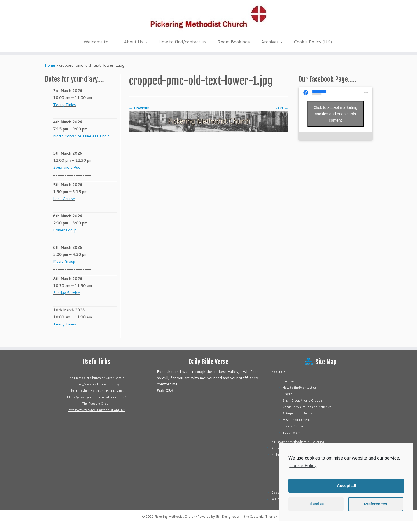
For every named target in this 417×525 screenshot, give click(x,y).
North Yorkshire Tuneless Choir (81, 136)
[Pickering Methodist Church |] (208, 18)
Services (289, 381)
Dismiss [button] (316, 504)
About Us (135, 41)
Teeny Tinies (64, 104)
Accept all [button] (346, 485)
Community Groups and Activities (307, 407)
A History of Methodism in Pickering (297, 442)
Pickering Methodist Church (174, 516)
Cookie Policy (302, 465)
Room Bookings (234, 41)
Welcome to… (98, 41)
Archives (272, 41)
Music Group (64, 261)
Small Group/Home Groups (302, 400)
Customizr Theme (262, 516)
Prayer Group (65, 230)
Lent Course (64, 198)
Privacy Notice (293, 426)
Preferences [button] (375, 504)
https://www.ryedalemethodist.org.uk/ (96, 410)
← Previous (139, 108)
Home (50, 65)
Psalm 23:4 (165, 390)
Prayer (287, 394)
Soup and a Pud (66, 167)
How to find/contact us (182, 41)
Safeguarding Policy (297, 413)
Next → (281, 108)
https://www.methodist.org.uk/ (96, 384)
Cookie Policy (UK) (313, 41)
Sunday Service (66, 293)
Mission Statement (296, 420)
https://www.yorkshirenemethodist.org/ (96, 397)
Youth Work (291, 432)
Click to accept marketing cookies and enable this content (335, 113)
